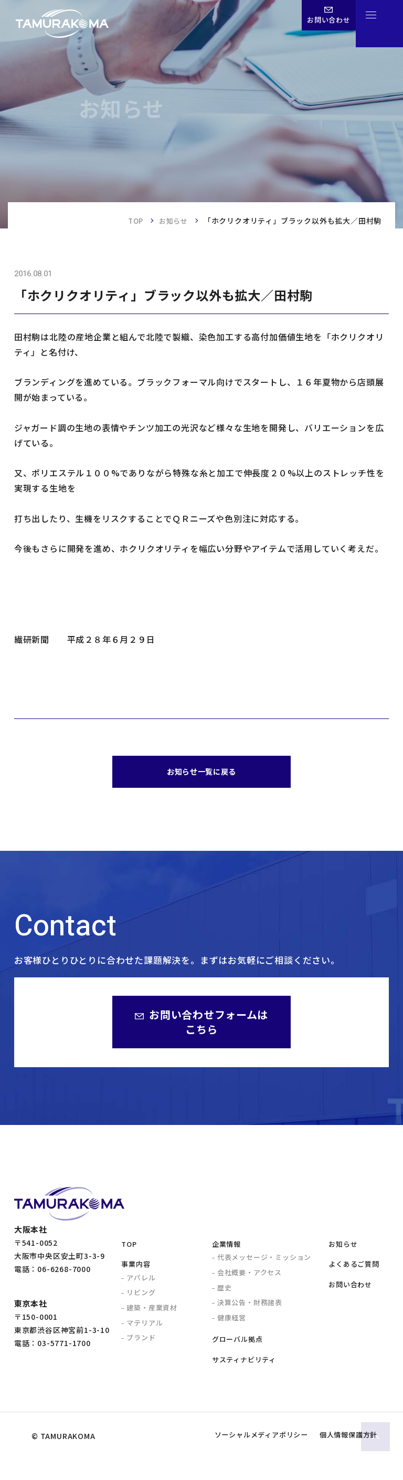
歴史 (224, 1292)
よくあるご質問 (353, 1269)
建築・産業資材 (151, 1312)
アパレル (140, 1282)
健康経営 (231, 1322)
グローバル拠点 (237, 1344)
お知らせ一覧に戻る (201, 774)
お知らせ (172, 220)
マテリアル (144, 1327)
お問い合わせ (350, 1289)
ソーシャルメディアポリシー (236, 1457)
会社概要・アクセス (249, 1277)
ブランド (140, 1342)
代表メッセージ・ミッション (264, 1262)
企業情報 (226, 1249)
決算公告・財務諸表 (249, 1307)
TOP (132, 220)
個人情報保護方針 (341, 1457)
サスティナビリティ (244, 1364)
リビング (140, 1297)
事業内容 (135, 1269)
